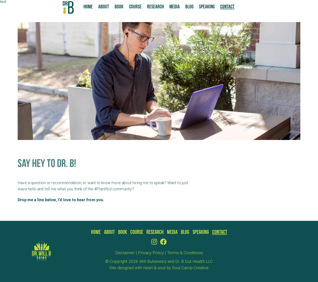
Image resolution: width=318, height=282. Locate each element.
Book (119, 7)
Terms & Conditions (185, 252)
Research (155, 7)
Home (88, 7)
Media (174, 7)
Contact (227, 7)
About (103, 7)
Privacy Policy (151, 252)
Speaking (207, 7)
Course (135, 7)
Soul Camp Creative (190, 267)
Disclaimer (125, 252)
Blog (189, 7)
